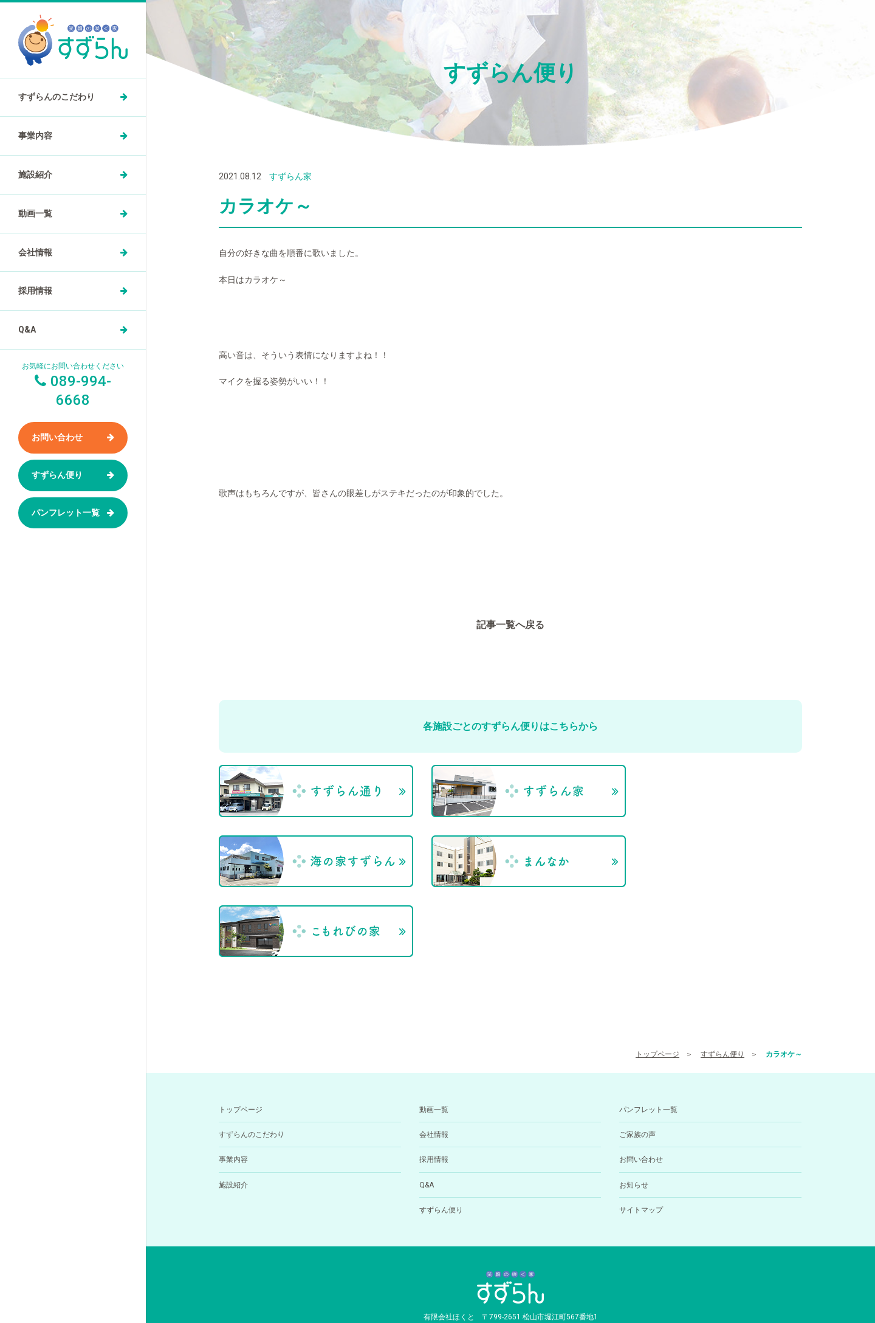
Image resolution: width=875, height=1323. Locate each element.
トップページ (657, 977)
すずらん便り (57, 475)
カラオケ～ (784, 977)
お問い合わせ (57, 437)
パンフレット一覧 (66, 512)
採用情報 (35, 290)
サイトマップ (641, 1133)
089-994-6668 (484, 1253)
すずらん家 (290, 176)
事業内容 (35, 135)
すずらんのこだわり (56, 97)
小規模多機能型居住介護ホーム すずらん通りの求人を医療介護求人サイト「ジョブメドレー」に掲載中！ (510, 1292)
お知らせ (633, 1108)
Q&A (27, 329)
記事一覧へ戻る (510, 624)
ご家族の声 (637, 1058)
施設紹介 (35, 174)
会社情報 (35, 252)
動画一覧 (35, 213)
